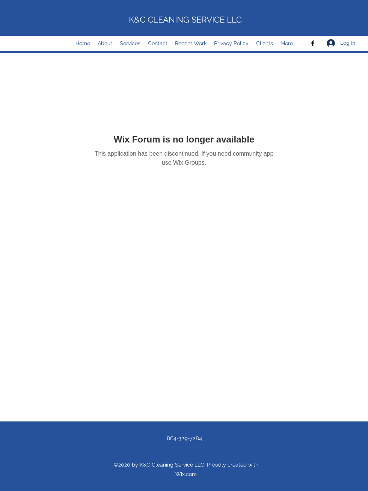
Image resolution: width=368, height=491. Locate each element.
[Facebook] (313, 43)
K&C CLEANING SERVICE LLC (185, 19)
